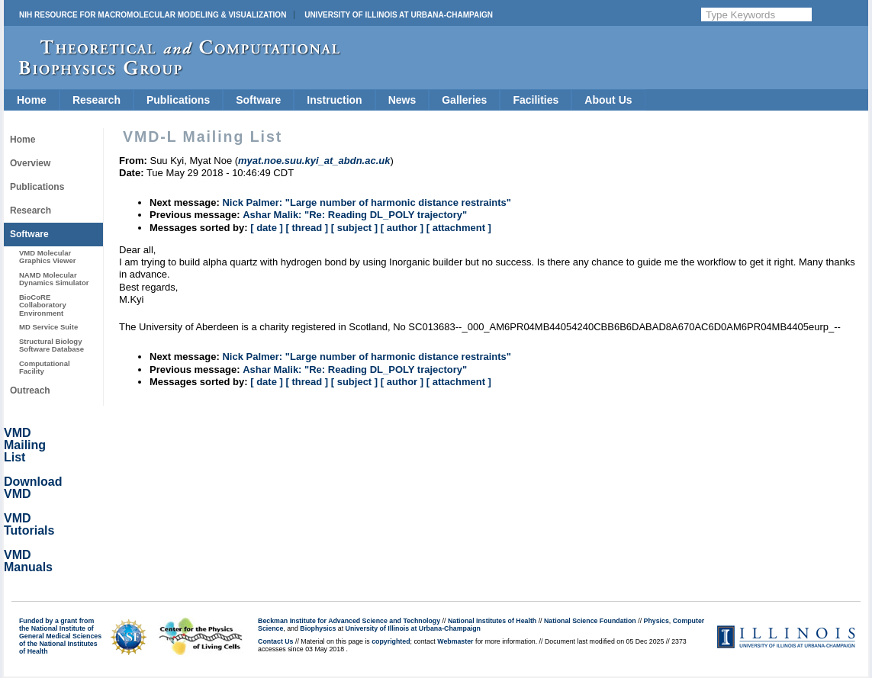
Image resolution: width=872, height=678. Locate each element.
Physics (656, 621)
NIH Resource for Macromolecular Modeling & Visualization (152, 15)
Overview (30, 163)
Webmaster (455, 641)
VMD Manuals (28, 561)
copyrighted (391, 641)
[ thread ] (306, 227)
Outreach (30, 390)
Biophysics (318, 628)
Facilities (535, 100)
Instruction (334, 100)
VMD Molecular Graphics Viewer (47, 257)
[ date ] (266, 227)
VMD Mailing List (25, 445)
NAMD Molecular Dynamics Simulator (54, 279)
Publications (178, 100)
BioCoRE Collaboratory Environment (42, 305)
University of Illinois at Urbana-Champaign (398, 15)
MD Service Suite (48, 327)
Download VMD (33, 487)
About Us (608, 100)
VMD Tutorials (29, 524)
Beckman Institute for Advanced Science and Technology (349, 621)
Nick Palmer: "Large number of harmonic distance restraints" (366, 202)
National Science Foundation (590, 621)
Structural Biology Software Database (51, 345)
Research (96, 100)
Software (258, 100)
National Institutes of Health (492, 621)
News (402, 100)
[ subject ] (354, 227)
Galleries (464, 100)
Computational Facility (44, 367)
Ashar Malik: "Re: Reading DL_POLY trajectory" (355, 214)
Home (32, 100)
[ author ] (402, 227)
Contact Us (275, 641)
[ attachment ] (458, 227)
